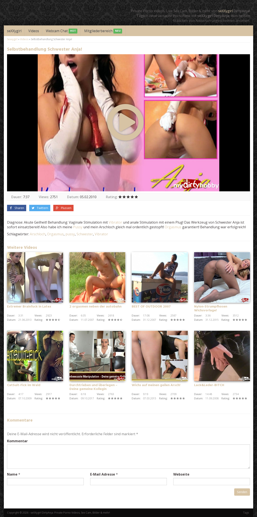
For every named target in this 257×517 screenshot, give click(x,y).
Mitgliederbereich (103, 31)
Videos (33, 30)
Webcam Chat (61, 31)
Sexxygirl (12, 39)
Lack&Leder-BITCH (209, 385)
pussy (70, 234)
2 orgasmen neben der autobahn (95, 306)
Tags (246, 512)
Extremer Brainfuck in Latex (29, 306)
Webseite (181, 474)
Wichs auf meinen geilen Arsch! (156, 385)
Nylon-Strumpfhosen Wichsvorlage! (210, 308)
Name (12, 474)
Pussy (77, 227)
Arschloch (37, 234)
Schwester (85, 234)
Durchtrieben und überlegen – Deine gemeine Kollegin (93, 387)
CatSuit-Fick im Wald (23, 385)
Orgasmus (173, 227)
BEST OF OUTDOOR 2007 (151, 306)
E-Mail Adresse (102, 474)
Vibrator (115, 222)
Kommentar (17, 441)
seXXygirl (225, 11)
